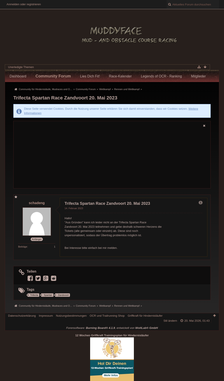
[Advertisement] (112, 158)
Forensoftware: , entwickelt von (112, 328)
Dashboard (18, 76)
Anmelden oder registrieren (24, 4)
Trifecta (34, 295)
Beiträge (22, 246)
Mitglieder (198, 76)
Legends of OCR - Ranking (161, 76)
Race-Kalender (120, 76)
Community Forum (53, 76)
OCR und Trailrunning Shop (107, 315)
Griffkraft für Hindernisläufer (145, 315)
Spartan (48, 295)
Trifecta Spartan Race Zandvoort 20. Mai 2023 (65, 98)
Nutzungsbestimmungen (71, 315)
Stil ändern (170, 320)
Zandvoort (63, 295)
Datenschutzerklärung (22, 315)
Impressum (46, 315)
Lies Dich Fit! (90, 76)
